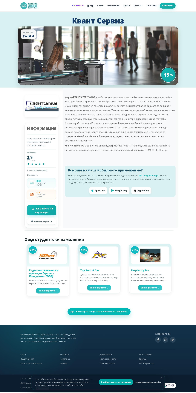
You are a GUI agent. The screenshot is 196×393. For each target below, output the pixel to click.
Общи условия (27, 359)
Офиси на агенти (107, 364)
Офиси (126, 5)
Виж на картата (41, 221)
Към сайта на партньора (42, 210)
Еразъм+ (138, 5)
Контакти (151, 5)
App (90, 5)
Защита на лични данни (31, 364)
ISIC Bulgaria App (148, 175)
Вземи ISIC (167, 5)
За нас (23, 355)
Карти (100, 5)
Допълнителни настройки (148, 382)
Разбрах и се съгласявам (116, 382)
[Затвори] (161, 378)
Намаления (113, 5)
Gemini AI (78, 5)
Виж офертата (48, 291)
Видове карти (106, 355)
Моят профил (145, 355)
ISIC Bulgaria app (146, 364)
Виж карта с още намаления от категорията (99, 312)
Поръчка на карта (108, 359)
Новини (63, 364)
